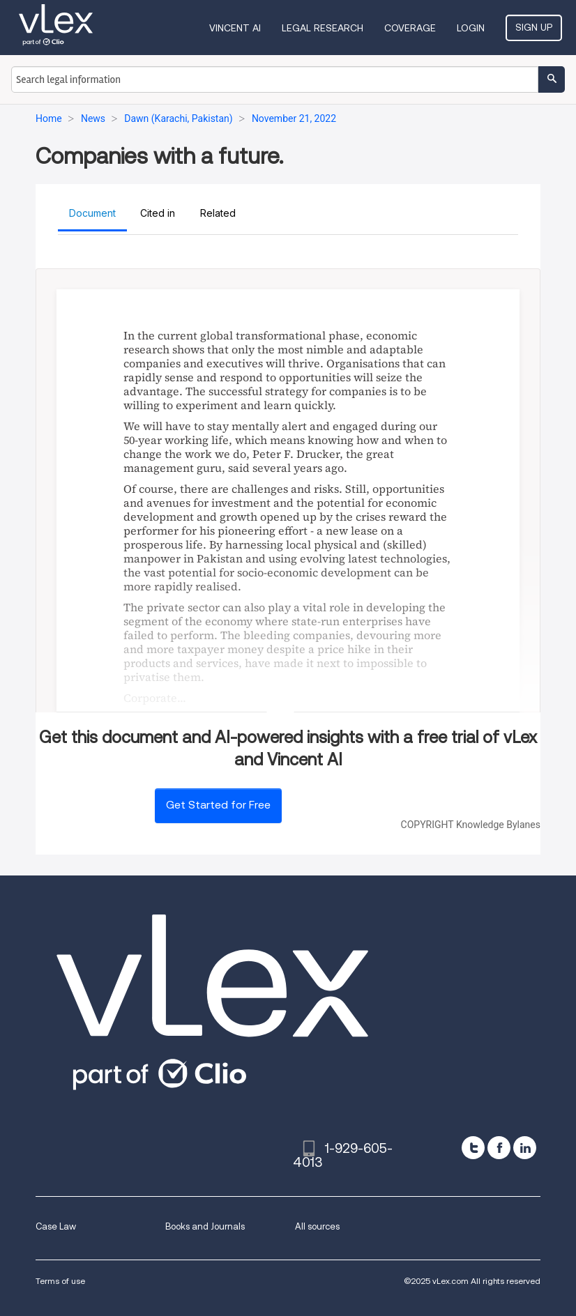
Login (471, 27)
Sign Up (533, 27)
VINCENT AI (235, 27)
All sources (317, 1226)
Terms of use (60, 1280)
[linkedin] (524, 1147)
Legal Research (322, 27)
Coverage (410, 27)
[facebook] (498, 1147)
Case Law (56, 1226)
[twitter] (473, 1147)
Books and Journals (205, 1226)
